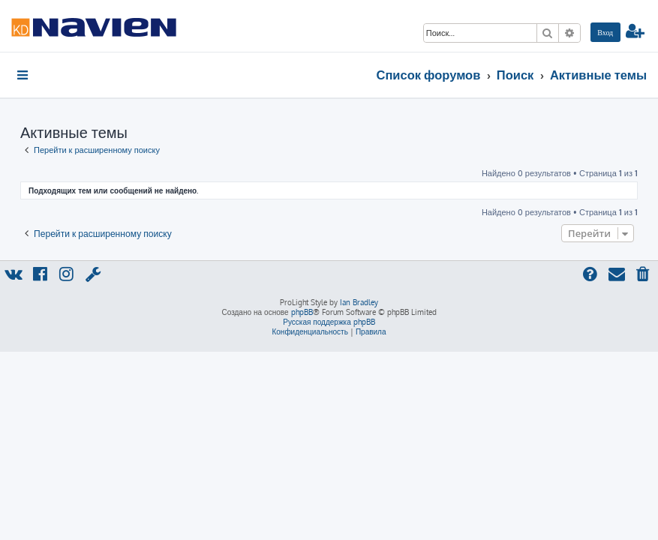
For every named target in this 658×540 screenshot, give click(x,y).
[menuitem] (605, 32)
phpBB (302, 312)
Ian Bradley (359, 302)
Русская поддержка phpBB (329, 321)
